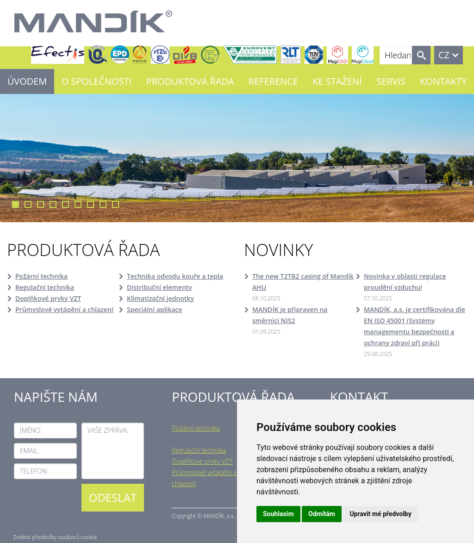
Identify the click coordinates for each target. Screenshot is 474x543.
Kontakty (443, 81)
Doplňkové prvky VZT (48, 298)
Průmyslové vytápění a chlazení (64, 309)
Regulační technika (44, 287)
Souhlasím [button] (278, 514)
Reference (273, 81)
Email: (29, 450)
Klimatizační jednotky (160, 298)
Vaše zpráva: (107, 430)
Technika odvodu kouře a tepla (175, 276)
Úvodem (27, 81)
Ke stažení (337, 81)
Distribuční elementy (159, 287)
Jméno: (31, 430)
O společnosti (97, 81)
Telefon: (34, 471)
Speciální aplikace (154, 309)
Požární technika (41, 276)
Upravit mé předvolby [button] (380, 514)
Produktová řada (190, 81)
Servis (390, 81)
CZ (443, 55)
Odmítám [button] (321, 514)
